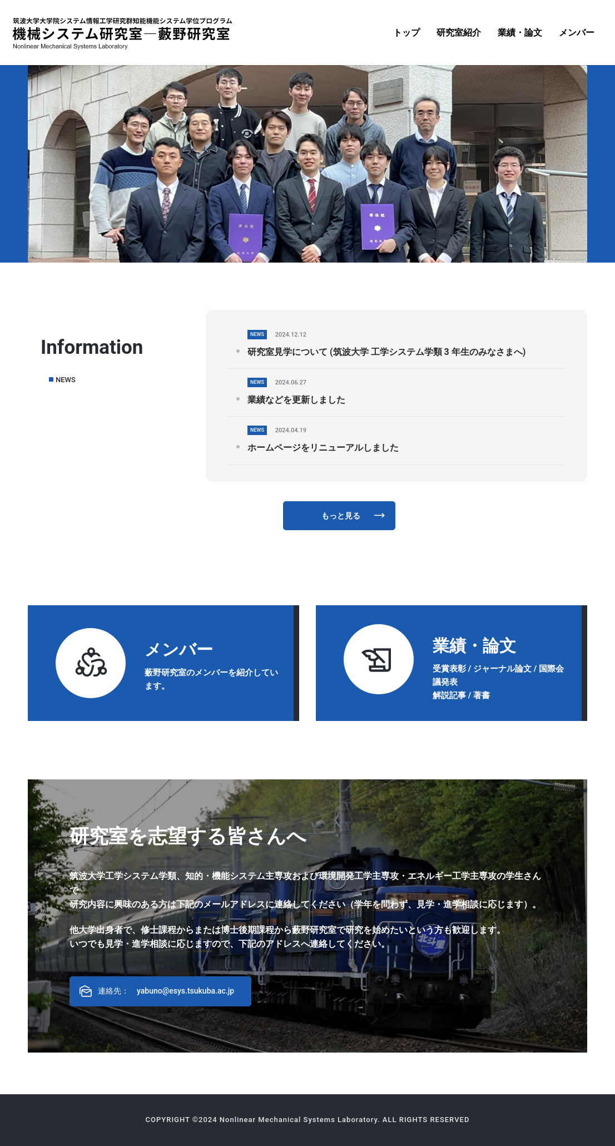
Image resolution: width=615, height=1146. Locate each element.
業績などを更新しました (296, 399)
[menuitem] (406, 32)
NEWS (66, 380)
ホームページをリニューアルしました (323, 447)
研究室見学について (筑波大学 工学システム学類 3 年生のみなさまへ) (386, 352)
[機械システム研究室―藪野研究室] (122, 33)
